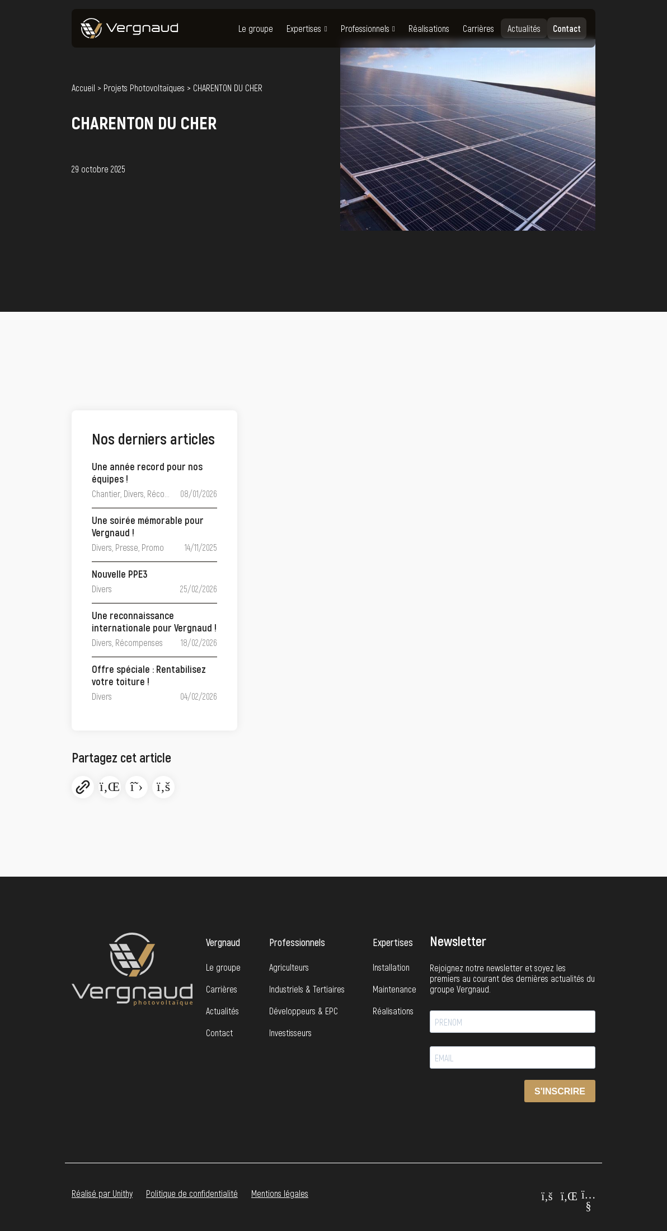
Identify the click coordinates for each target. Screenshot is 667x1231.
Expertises (303, 28)
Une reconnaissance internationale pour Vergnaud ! (154, 621)
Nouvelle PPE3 (120, 574)
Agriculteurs (289, 967)
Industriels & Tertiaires (307, 989)
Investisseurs (290, 1032)
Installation (391, 967)
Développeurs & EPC (303, 1010)
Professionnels (365, 28)
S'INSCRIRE (559, 1091)
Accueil (83, 87)
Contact (567, 28)
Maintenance (394, 989)
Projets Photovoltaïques (144, 87)
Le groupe (255, 28)
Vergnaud (223, 942)
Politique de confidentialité (192, 1193)
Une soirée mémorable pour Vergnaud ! (148, 526)
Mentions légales (279, 1193)
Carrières (478, 28)
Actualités (524, 28)
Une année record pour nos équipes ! (147, 472)
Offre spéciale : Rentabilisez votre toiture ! (149, 675)
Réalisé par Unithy (102, 1193)
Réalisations (428, 28)
